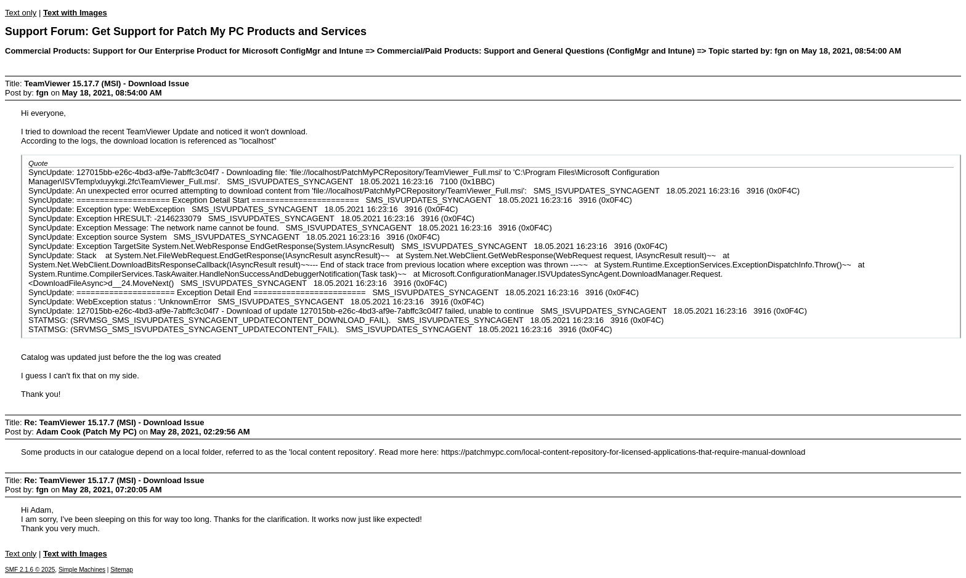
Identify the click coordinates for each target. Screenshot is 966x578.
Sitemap (121, 569)
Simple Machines (82, 569)
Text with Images (75, 12)
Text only (20, 12)
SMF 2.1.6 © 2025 (30, 569)
